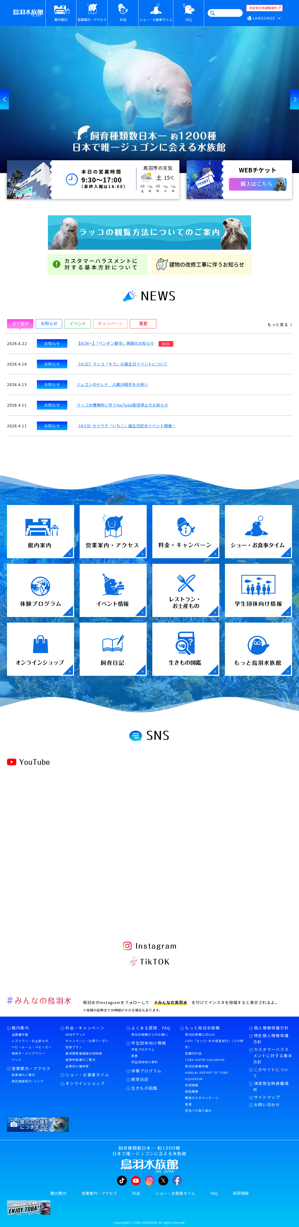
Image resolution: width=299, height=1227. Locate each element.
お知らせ (52, 343)
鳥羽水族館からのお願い (149, 1034)
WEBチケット (75, 1034)
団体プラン (73, 1047)
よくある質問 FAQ (151, 1028)
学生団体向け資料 (144, 1062)
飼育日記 (140, 1079)
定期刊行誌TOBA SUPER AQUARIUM (204, 1056)
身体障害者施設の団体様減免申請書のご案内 (83, 1056)
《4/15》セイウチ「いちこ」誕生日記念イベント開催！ (126, 426)
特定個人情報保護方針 (271, 1039)
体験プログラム (146, 1071)
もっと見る (279, 324)
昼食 (134, 1055)
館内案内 (20, 1028)
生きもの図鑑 (144, 1088)
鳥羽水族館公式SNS (200, 1034)
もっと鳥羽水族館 (202, 1028)
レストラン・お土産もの (30, 1041)
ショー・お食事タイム (87, 1074)
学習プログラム (143, 1049)
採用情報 (191, 1085)
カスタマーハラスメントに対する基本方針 (272, 1055)
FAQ (214, 1193)
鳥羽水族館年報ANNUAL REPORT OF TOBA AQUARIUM (206, 1072)
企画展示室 (20, 1034)
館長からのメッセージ (201, 1097)
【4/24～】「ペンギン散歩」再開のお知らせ (115, 343)
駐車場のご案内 (23, 1075)
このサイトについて (271, 1073)
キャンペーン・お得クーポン (87, 1041)
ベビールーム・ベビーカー (32, 1047)
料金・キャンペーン (84, 1028)
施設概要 (191, 1091)
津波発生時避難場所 (271, 1086)
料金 (136, 1193)
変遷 (188, 1104)
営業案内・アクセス (31, 1068)
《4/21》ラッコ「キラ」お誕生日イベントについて (122, 364)
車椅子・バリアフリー (28, 1053)
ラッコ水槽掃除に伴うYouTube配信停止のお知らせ (122, 405)
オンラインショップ (85, 1083)
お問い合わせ (267, 1104)
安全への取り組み (198, 1110)
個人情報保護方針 (271, 1028)
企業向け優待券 (77, 1066)
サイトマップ (267, 1097)
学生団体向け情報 (148, 1043)
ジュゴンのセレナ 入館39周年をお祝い (112, 384)
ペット (17, 1059)
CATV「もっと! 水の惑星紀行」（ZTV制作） (214, 1044)
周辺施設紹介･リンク (28, 1081)
